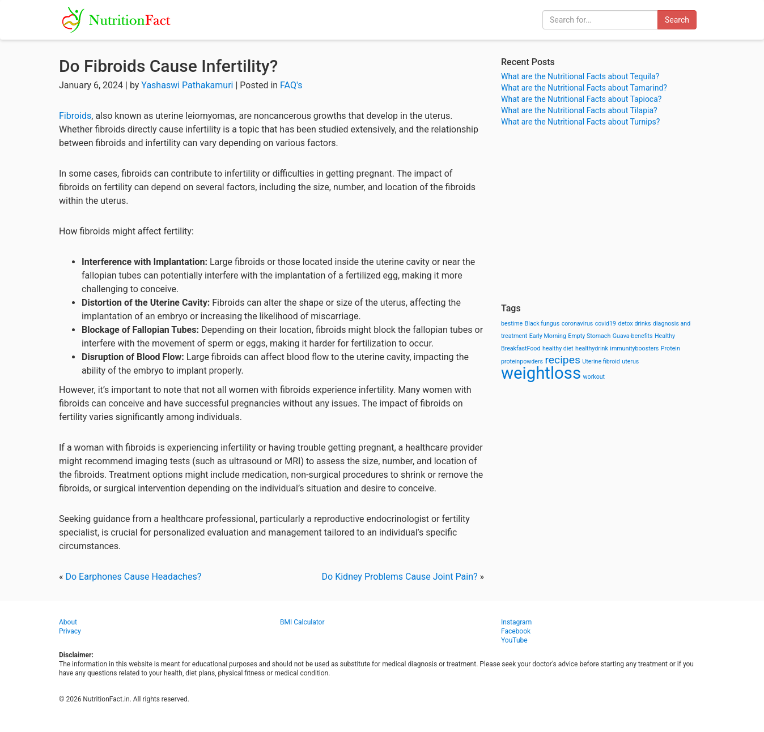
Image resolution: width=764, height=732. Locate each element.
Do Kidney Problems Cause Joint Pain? (400, 576)
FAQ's (291, 85)
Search (677, 19)
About (68, 622)
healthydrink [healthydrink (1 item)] (591, 348)
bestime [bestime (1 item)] (512, 323)
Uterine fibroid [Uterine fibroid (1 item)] (601, 361)
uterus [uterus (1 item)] (630, 361)
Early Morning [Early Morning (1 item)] (547, 336)
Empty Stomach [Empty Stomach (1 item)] (589, 336)
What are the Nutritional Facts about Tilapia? (579, 110)
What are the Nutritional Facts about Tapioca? (581, 99)
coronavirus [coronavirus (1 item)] (577, 323)
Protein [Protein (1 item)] (670, 348)
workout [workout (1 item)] (594, 376)
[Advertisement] (603, 215)
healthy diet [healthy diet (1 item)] (558, 348)
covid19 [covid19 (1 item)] (605, 323)
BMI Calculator (302, 622)
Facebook (515, 631)
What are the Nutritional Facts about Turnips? (580, 121)
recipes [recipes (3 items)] (562, 359)
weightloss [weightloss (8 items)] (541, 373)
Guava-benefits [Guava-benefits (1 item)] (633, 336)
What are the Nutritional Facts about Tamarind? (584, 87)
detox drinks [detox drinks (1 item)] (634, 323)
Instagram (516, 622)
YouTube (514, 640)
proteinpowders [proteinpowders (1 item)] (522, 361)
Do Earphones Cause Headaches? (133, 576)
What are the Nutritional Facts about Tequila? (580, 76)
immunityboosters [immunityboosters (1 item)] (634, 348)
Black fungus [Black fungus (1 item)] (542, 323)
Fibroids (75, 115)
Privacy (70, 631)
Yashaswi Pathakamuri (187, 85)
